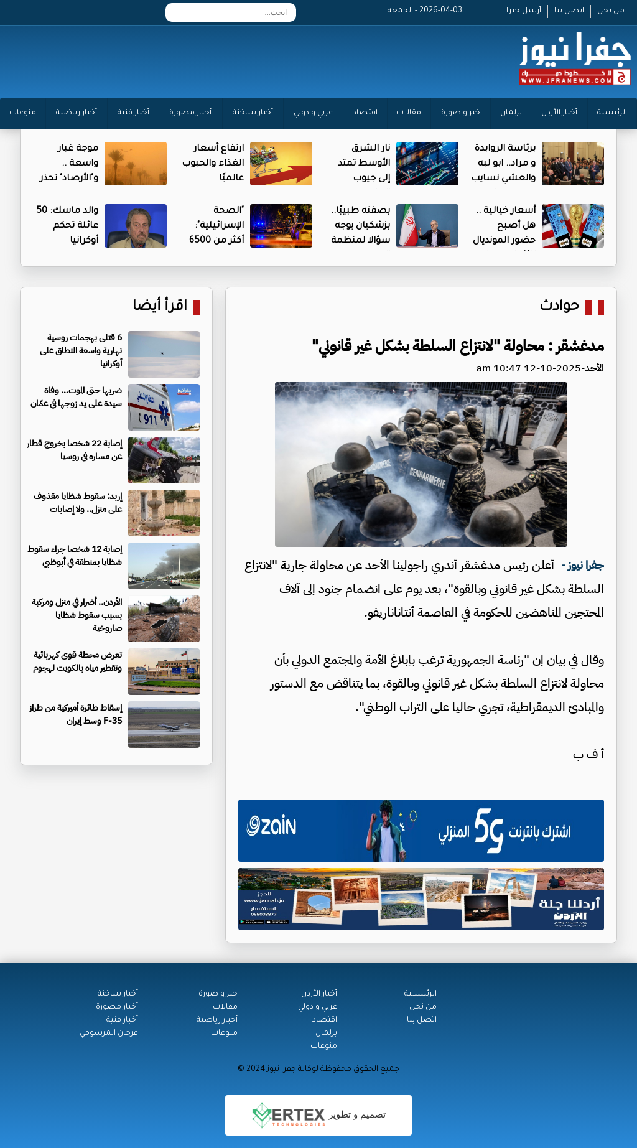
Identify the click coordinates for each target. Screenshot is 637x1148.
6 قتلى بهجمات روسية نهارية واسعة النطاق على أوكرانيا (81, 350)
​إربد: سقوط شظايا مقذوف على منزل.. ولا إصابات (78, 503)
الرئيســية (420, 994)
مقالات (408, 113)
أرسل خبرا (523, 11)
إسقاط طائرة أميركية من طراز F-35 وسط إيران (75, 714)
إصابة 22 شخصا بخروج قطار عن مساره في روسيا (74, 450)
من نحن (611, 11)
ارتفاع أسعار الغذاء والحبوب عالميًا (213, 164)
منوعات (22, 113)
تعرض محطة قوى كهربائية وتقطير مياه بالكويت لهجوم (77, 661)
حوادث (559, 307)
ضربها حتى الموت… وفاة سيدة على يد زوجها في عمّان (76, 397)
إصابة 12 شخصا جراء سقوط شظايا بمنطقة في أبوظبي (74, 556)
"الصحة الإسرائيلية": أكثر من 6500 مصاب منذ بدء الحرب (213, 241)
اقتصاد (365, 113)
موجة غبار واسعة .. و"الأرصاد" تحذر (69, 164)
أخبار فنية (133, 113)
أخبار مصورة (190, 113)
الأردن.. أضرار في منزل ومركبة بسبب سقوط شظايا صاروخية (77, 615)
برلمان (511, 113)
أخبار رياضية (76, 113)
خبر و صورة (460, 113)
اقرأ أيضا (160, 307)
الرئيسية (612, 113)
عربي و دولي (313, 113)
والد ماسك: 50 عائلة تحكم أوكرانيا (67, 226)
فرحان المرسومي (109, 1033)
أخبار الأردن (559, 113)
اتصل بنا (569, 11)
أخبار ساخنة (253, 113)
